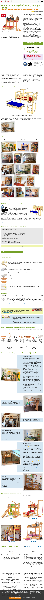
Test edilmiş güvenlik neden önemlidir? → (31, 70)
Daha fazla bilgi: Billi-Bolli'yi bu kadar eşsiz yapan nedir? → (14, 303)
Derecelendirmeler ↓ (36, 11)
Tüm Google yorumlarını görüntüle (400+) (34, 546)
